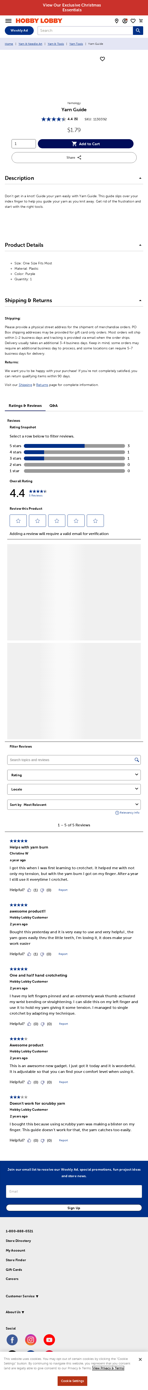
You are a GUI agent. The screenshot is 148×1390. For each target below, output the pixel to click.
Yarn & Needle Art (30, 44)
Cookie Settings (72, 1381)
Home (9, 44)
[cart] (141, 21)
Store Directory (18, 1241)
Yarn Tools (76, 44)
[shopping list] (133, 21)
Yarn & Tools (56, 44)
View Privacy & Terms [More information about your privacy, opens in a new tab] (108, 1368)
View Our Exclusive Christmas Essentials (72, 7)
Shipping (25, 385)
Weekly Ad (19, 30)
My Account (15, 1250)
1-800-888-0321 (19, 1231)
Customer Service (20, 1296)
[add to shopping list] (102, 59)
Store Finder (16, 1260)
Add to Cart (86, 144)
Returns (42, 385)
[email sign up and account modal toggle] (124, 21)
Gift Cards (14, 1270)
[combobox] (85, 30)
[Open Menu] (8, 21)
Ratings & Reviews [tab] (25, 405)
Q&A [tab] (53, 405)
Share (74, 157)
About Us (13, 1312)
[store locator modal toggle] (116, 21)
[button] (74, 178)
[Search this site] (138, 30)
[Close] (140, 1359)
